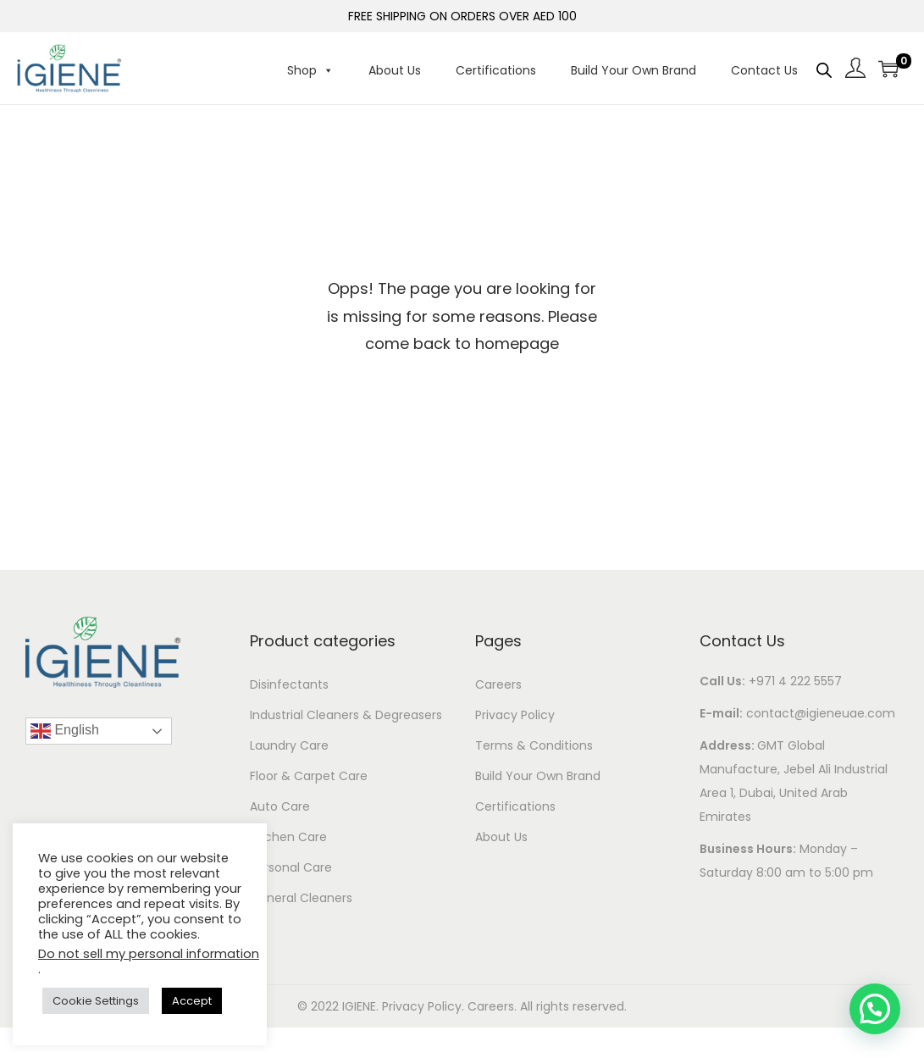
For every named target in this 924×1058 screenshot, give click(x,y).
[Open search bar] (824, 70)
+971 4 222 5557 (795, 681)
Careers (498, 684)
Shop (310, 70)
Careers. (494, 1006)
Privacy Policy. (425, 1006)
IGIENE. (362, 1006)
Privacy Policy (515, 714)
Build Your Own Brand (633, 70)
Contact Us (764, 70)
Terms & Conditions (534, 745)
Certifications (496, 70)
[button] (874, 1008)
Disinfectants (289, 684)
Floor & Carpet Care (309, 775)
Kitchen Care (288, 836)
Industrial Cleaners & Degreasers (346, 714)
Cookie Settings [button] (96, 1001)
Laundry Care (289, 745)
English (64, 731)
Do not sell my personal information (148, 953)
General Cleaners (301, 897)
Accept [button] (192, 1001)
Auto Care (280, 806)
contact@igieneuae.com (820, 713)
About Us (394, 70)
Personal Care (291, 867)
